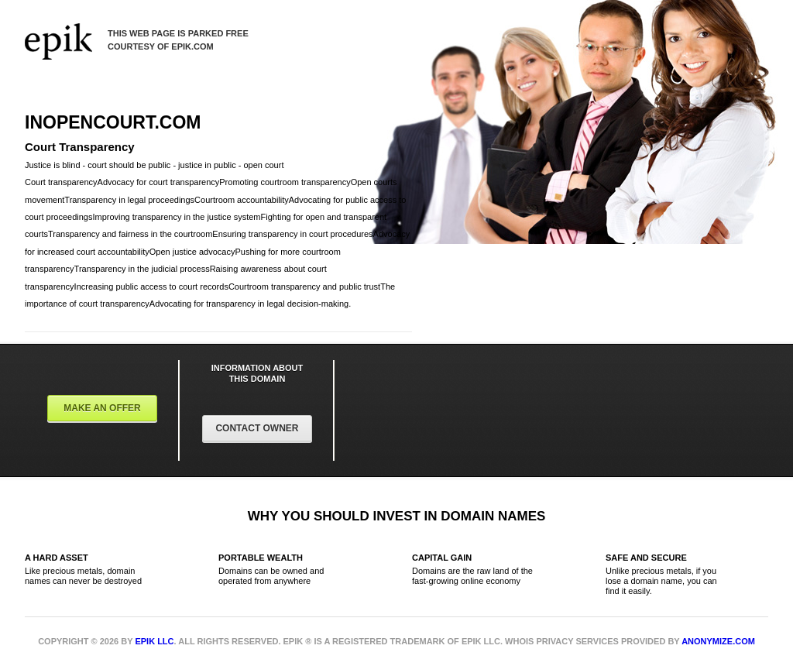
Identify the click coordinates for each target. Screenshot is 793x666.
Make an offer (102, 408)
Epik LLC (154, 641)
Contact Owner (256, 428)
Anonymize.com (718, 641)
